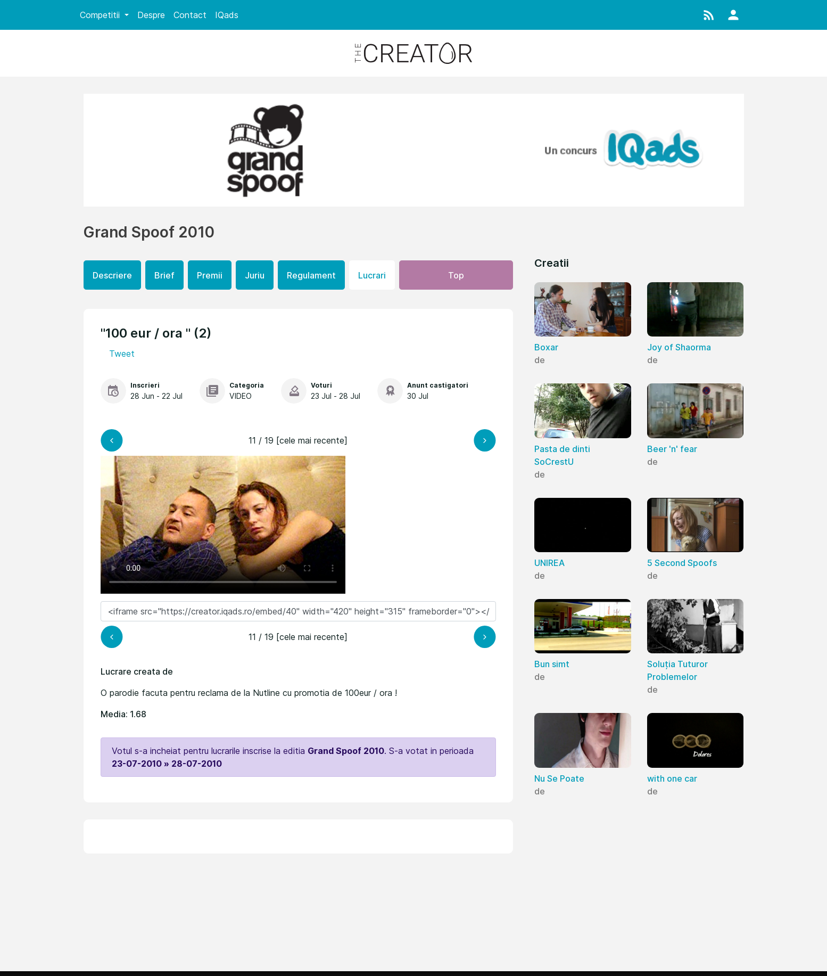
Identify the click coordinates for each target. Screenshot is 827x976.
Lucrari (372, 275)
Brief (164, 275)
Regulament (311, 275)
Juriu (254, 275)
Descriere (112, 275)
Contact (189, 15)
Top (456, 275)
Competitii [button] (101, 15)
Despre (151, 15)
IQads (226, 15)
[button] (709, 15)
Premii (209, 275)
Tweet (122, 353)
